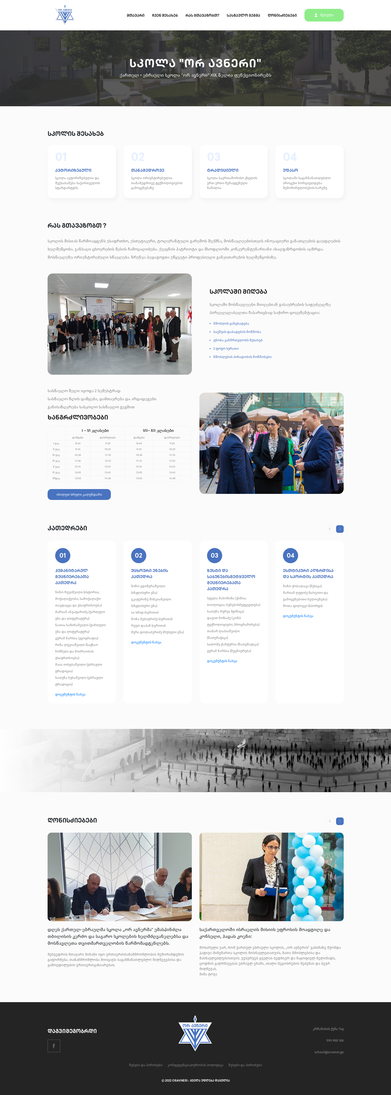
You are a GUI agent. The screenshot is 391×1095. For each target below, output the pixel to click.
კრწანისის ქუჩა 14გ (328, 1029)
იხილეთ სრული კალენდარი (79, 494)
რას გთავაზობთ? (202, 16)
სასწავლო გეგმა (243, 16)
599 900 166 (335, 1040)
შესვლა (324, 15)
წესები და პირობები (145, 1065)
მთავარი (136, 16)
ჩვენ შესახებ (165, 16)
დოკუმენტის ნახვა (70, 694)
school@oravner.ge (329, 1052)
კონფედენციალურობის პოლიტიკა (195, 1065)
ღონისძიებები (282, 16)
